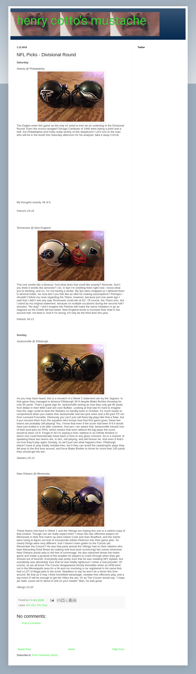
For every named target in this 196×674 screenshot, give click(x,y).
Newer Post (24, 649)
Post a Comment (31, 623)
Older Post (118, 649)
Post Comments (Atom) (45, 655)
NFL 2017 (31, 605)
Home (71, 649)
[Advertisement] (70, 636)
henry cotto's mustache (81, 20)
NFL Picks (42, 605)
